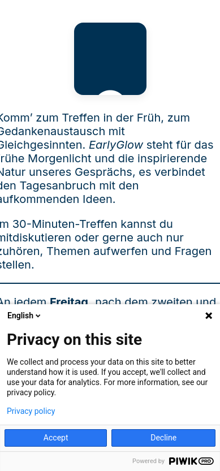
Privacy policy (31, 411)
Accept (56, 437)
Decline (163, 437)
